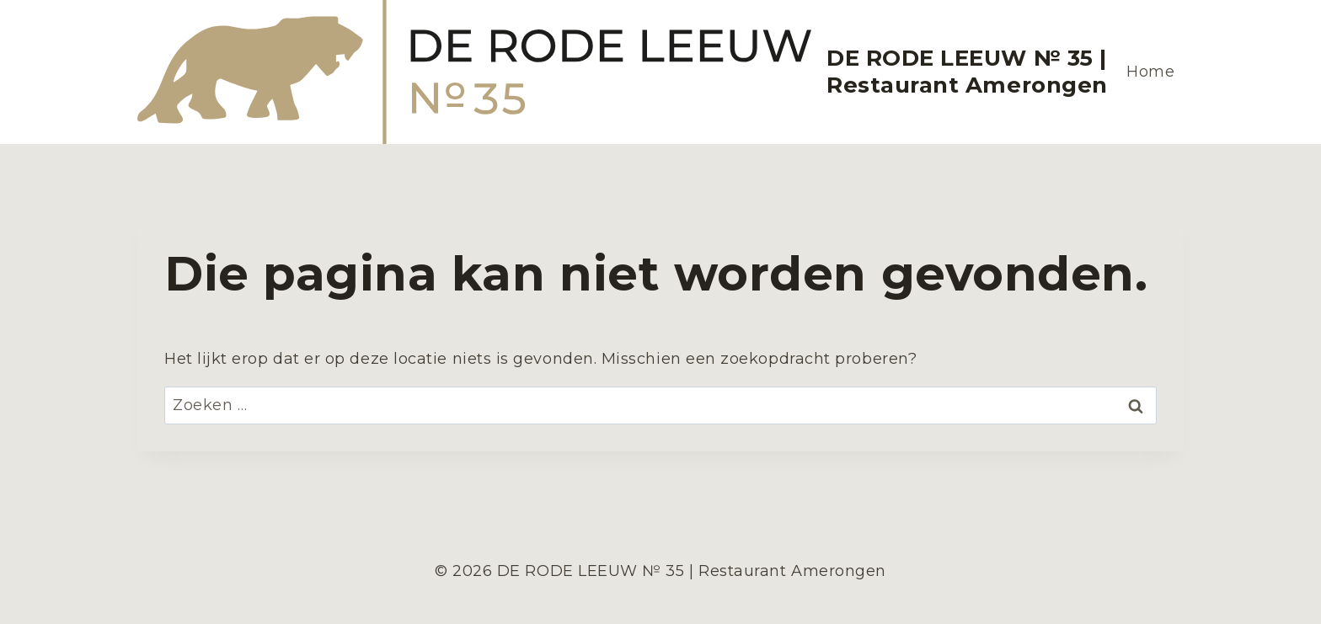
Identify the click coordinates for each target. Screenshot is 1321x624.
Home (1150, 71)
